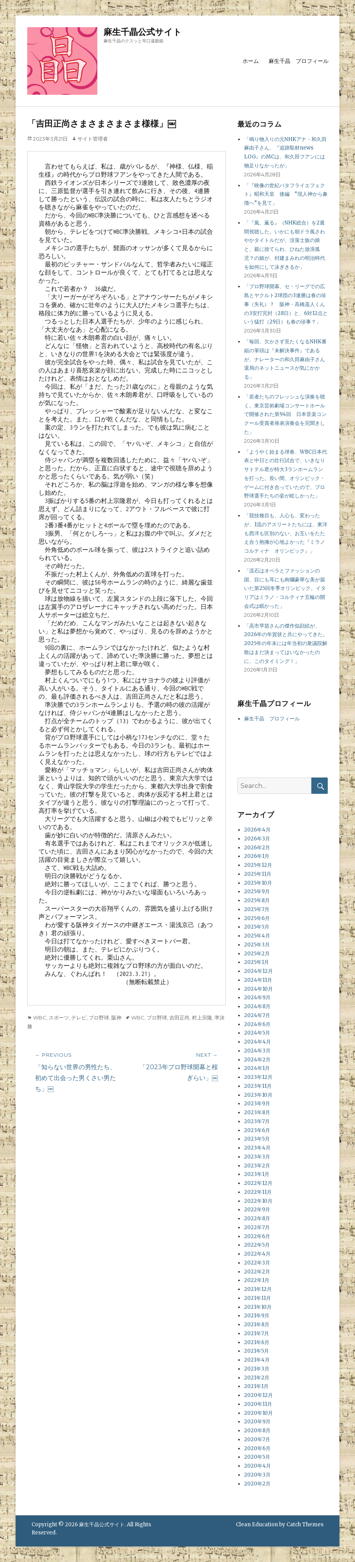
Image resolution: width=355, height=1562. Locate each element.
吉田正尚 (179, 1017)
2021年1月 (256, 1386)
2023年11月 (258, 1086)
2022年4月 (257, 1254)
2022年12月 (258, 1183)
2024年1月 (257, 1068)
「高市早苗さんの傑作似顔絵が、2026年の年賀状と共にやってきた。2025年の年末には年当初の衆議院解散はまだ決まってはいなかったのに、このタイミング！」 (286, 643)
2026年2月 (257, 847)
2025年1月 (256, 962)
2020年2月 (257, 1483)
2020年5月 (257, 1457)
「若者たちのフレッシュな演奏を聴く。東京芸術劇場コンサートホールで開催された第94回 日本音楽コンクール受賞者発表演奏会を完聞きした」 (285, 414)
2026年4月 (257, 829)
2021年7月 (256, 1333)
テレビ (78, 1017)
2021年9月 (256, 1315)
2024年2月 (257, 1059)
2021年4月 (257, 1360)
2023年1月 (256, 1174)
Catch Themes (304, 1524)
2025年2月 (257, 953)
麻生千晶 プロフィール (299, 60)
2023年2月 (257, 1165)
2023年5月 (257, 1139)
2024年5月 (257, 1033)
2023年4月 (257, 1148)
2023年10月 (258, 1095)
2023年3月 (257, 1156)
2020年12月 (258, 1395)
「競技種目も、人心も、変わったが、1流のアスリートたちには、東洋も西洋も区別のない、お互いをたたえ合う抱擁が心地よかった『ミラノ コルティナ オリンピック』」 (287, 533)
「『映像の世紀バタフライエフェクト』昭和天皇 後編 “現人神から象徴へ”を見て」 (286, 194)
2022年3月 (257, 1262)
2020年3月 (257, 1475)
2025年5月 (256, 927)
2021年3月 (256, 1368)
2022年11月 (258, 1192)
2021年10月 (258, 1307)
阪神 (116, 1017)
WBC (39, 1017)
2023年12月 (258, 1077)
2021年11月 (257, 1298)
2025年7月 (256, 909)
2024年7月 (257, 1015)
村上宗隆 (202, 1017)
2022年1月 (256, 1280)
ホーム (251, 60)
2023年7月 (257, 1121)
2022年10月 (258, 1201)
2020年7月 (257, 1439)
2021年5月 (256, 1351)
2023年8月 (257, 1112)
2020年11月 (258, 1404)
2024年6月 (257, 1024)
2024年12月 (258, 971)
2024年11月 (258, 980)
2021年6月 (256, 1342)
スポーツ (59, 1017)
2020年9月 (257, 1421)
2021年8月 (256, 1324)
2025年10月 (258, 883)
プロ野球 (99, 1017)
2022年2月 (257, 1271)
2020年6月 (257, 1448)
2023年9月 (257, 1103)
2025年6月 (257, 918)
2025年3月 (257, 944)
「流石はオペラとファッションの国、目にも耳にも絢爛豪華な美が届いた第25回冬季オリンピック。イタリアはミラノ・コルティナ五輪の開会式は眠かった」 (285, 588)
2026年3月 (257, 838)
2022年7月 (257, 1227)
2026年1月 (256, 856)
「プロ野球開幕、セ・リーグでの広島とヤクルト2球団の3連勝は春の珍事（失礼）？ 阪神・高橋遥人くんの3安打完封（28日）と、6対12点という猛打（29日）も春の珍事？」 (286, 304)
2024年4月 (257, 1041)
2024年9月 (257, 997)
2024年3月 (257, 1050)
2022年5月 (257, 1245)
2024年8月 (257, 1006)
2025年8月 (257, 900)
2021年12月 (258, 1289)
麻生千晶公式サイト (143, 32)
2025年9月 (257, 891)
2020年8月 (257, 1430)
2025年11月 (257, 874)
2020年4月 (257, 1466)
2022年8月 (257, 1218)
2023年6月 (257, 1130)
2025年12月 (258, 865)
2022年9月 (257, 1209)
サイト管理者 (92, 139)
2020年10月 (258, 1413)
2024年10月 (258, 989)
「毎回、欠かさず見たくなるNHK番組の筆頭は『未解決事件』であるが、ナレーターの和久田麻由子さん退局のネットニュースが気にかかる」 (285, 359)
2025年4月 (257, 935)
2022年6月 (257, 1236)
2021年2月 (256, 1377)
